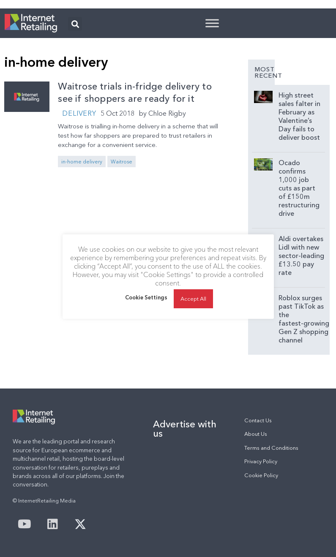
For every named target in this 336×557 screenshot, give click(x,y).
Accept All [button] (193, 298)
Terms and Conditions (271, 448)
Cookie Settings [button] (146, 297)
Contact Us (258, 420)
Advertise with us (184, 428)
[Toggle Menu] (212, 23)
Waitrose (121, 161)
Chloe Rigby (167, 113)
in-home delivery (81, 161)
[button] (75, 24)
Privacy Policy (260, 461)
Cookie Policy (261, 475)
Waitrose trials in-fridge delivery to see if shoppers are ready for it (134, 92)
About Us (255, 434)
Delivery (79, 113)
